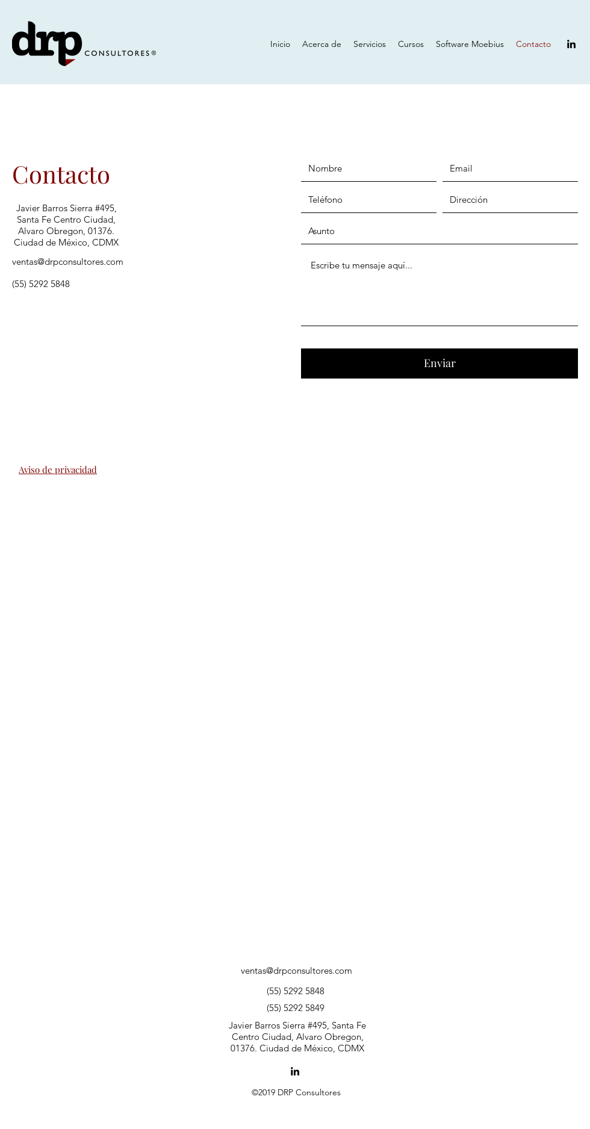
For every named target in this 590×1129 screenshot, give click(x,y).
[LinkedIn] (571, 44)
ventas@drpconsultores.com (67, 261)
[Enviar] (439, 363)
